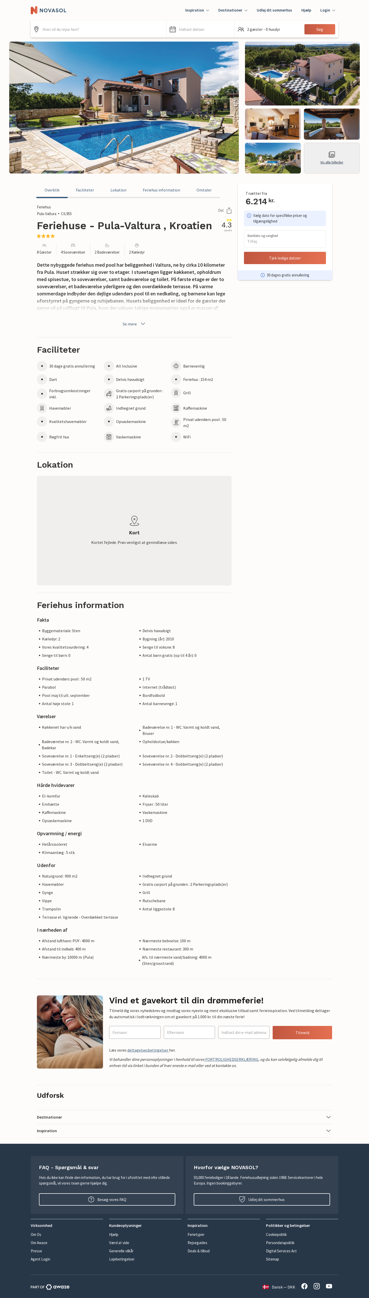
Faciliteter (85, 190)
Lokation (118, 190)
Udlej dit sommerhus (274, 10)
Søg (319, 29)
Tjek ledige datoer (285, 258)
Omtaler (204, 190)
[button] (200, 29)
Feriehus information (161, 190)
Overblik (52, 190)
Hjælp (306, 10)
